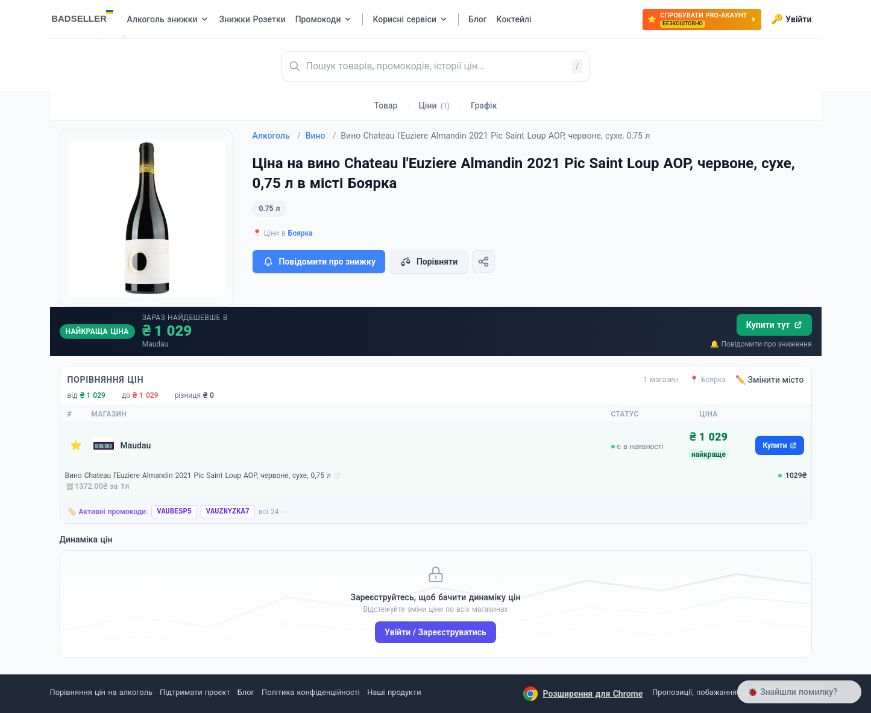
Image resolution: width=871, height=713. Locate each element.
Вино (321, 135)
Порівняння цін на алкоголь (101, 692)
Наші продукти (394, 692)
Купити (779, 445)
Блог (245, 692)
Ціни (434, 105)
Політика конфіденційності (311, 692)
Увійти (791, 19)
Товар (386, 105)
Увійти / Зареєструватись (435, 632)
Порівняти (429, 262)
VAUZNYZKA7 (228, 511)
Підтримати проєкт (195, 692)
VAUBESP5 (174, 511)
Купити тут (774, 325)
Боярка (300, 233)
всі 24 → (274, 511)
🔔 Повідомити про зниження (760, 344)
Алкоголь (277, 135)
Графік (484, 105)
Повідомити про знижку (319, 262)
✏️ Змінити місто (769, 380)
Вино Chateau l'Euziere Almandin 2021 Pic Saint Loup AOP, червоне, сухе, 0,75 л (198, 475)
